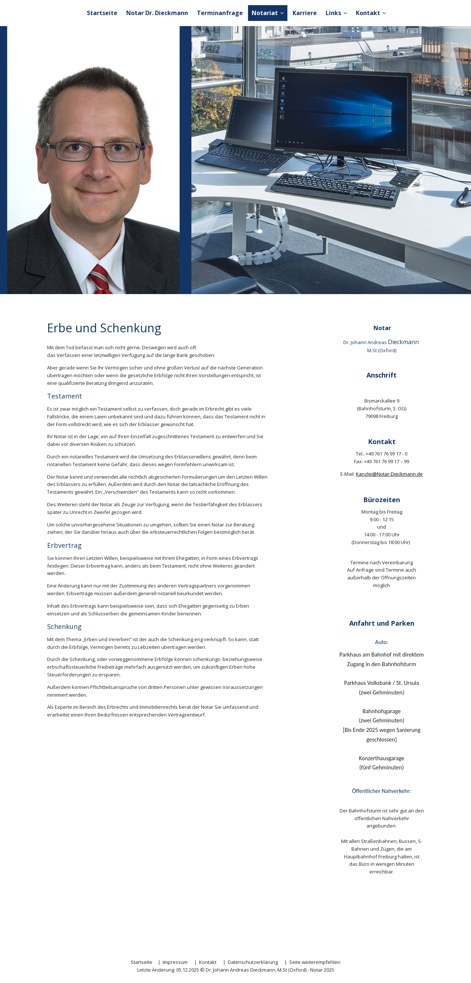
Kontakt (371, 13)
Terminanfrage (220, 13)
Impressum (175, 962)
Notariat (268, 13)
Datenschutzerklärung (253, 962)
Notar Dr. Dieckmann (157, 13)
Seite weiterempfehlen (314, 962)
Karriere (305, 13)
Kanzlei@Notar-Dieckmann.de (389, 493)
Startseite (102, 13)
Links (336, 13)
